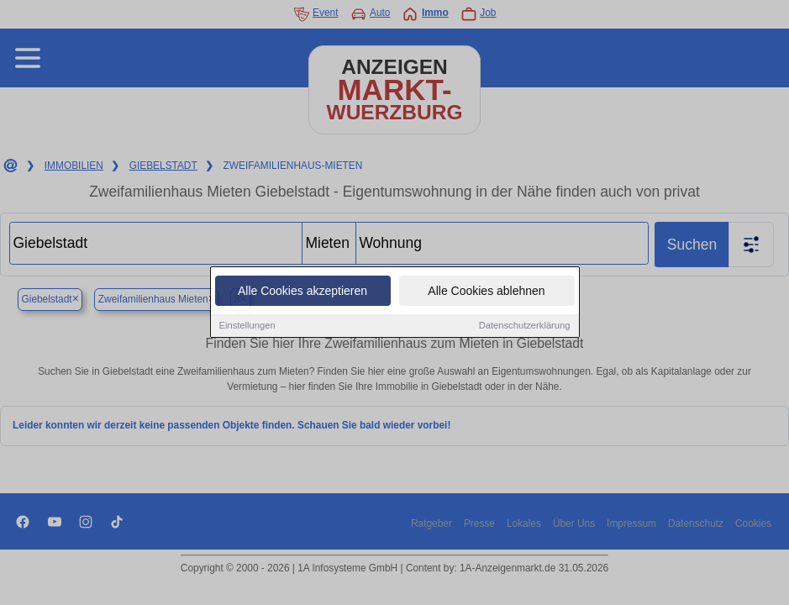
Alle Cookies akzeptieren (302, 291)
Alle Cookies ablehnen (486, 291)
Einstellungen (247, 326)
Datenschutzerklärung (525, 326)
